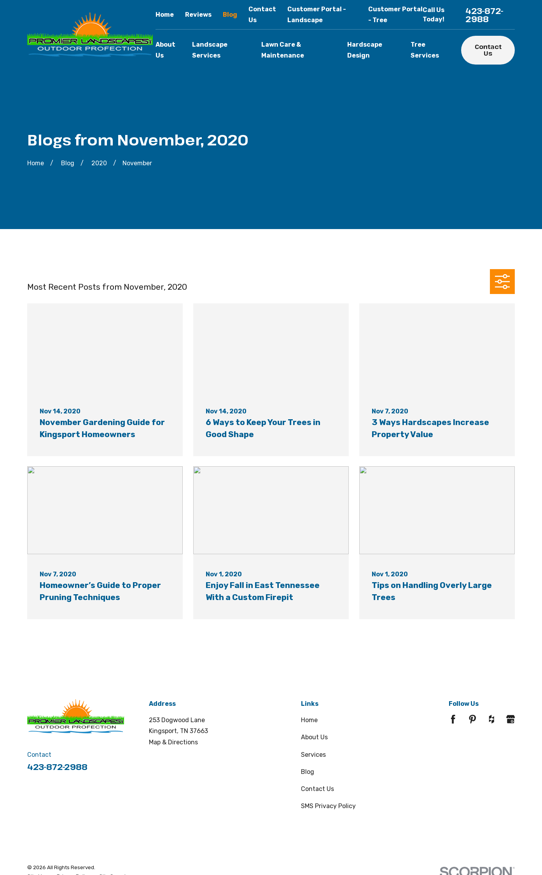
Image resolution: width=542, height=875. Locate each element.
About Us (314, 737)
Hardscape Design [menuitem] (364, 50)
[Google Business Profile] (510, 719)
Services (313, 754)
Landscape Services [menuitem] (209, 50)
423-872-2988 (484, 15)
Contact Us (488, 50)
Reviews (198, 14)
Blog (230, 14)
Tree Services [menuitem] (425, 50)
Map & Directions (173, 742)
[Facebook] (453, 719)
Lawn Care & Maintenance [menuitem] (282, 50)
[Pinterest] (472, 719)
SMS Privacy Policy (328, 806)
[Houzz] (491, 719)
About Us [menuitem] (165, 50)
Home (165, 14)
